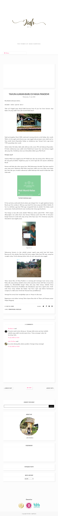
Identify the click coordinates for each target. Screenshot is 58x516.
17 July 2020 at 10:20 (13, 346)
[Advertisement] (29, 75)
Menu (6, 53)
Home (29, 387)
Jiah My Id (33, 513)
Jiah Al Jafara (12, 341)
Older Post (49, 388)
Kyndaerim (11, 328)
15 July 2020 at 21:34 (13, 337)
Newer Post (8, 388)
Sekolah (18, 309)
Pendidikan (12, 309)
